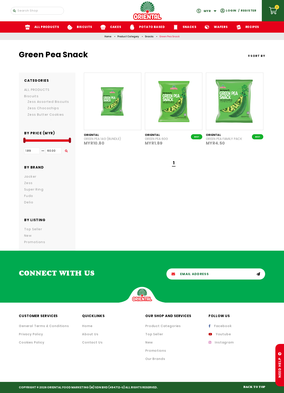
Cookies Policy (31, 342)
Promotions (155, 350)
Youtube (220, 334)
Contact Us (92, 342)
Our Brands (155, 359)
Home (108, 36)
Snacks (149, 36)
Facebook (220, 326)
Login (231, 10)
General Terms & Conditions (44, 326)
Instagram (221, 342)
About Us (90, 334)
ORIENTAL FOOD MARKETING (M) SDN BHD (77, 387)
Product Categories (163, 326)
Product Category (128, 36)
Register (248, 10)
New (149, 342)
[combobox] (256, 55)
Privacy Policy (31, 334)
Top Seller (154, 334)
